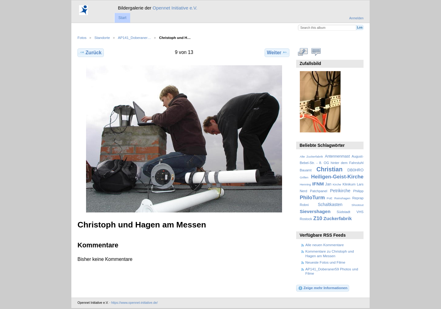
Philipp (358, 191)
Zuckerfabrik (337, 218)
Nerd (303, 191)
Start (122, 18)
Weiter (277, 52)
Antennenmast (337, 156)
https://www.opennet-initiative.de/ (134, 302)
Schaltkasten (330, 204)
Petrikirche (340, 190)
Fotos (81, 38)
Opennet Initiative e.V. (175, 7)
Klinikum (348, 184)
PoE (330, 198)
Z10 (317, 218)
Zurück (90, 52)
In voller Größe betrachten (303, 52)
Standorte (102, 38)
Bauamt (306, 170)
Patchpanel (318, 191)
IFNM (318, 183)
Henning (305, 184)
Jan (328, 184)
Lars (360, 184)
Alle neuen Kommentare (324, 245)
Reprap (358, 198)
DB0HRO (355, 170)
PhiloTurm (312, 197)
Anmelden (356, 18)
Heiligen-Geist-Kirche (337, 177)
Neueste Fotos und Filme (325, 262)
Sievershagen (315, 211)
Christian (329, 169)
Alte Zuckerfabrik (311, 156)
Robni (304, 205)
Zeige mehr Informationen (323, 288)
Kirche (337, 184)
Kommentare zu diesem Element (316, 52)
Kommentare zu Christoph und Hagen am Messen (329, 253)
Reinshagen (342, 198)
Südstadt (343, 212)
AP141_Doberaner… (134, 38)
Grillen (304, 177)
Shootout (358, 205)
